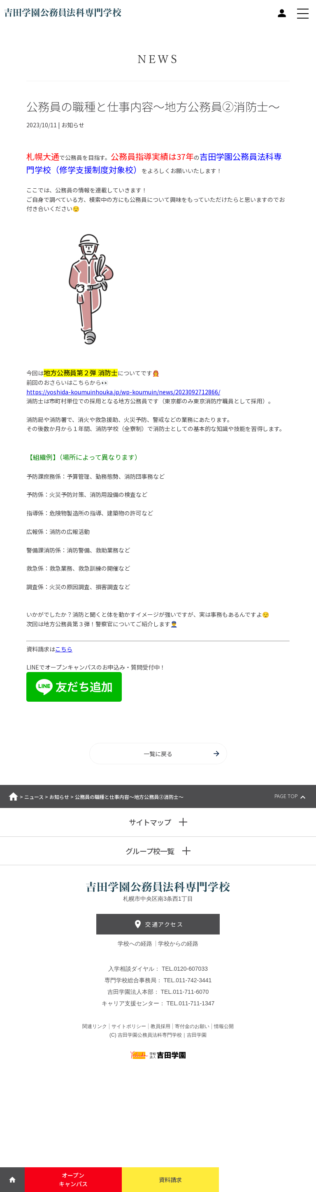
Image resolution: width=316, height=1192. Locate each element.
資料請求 (170, 1180)
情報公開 (224, 1026)
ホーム (13, 796)
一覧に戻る (182, 753)
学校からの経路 (178, 943)
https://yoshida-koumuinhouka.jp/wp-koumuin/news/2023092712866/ (123, 392)
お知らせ (59, 796)
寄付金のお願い (192, 1026)
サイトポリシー (129, 1026)
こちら (63, 649)
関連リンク (94, 1026)
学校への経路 (136, 943)
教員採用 (160, 1026)
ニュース (34, 796)
